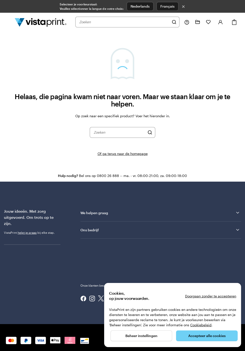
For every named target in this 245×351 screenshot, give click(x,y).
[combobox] (124, 22)
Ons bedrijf (160, 229)
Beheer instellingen (141, 336)
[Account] (220, 22)
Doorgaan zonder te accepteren (210, 296)
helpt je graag (27, 232)
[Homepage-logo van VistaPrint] (41, 22)
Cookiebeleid (201, 325)
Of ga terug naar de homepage (123, 154)
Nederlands (140, 6)
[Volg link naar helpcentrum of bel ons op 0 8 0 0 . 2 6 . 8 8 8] (186, 22)
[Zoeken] (174, 22)
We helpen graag (160, 212)
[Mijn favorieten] (208, 22)
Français (167, 6)
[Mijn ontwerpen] (197, 22)
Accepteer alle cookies (207, 336)
